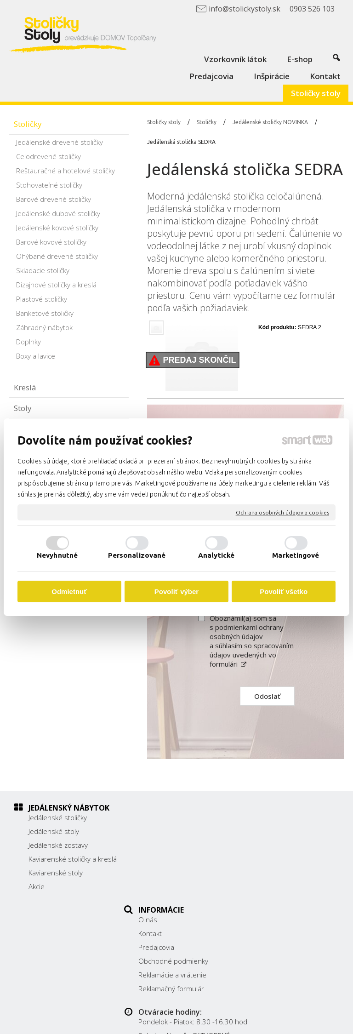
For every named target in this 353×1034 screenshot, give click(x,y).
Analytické (216, 555)
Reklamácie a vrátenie (177, 872)
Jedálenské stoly (53, 831)
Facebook (270, 891)
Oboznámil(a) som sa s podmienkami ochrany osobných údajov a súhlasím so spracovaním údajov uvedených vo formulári (252, 640)
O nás (152, 817)
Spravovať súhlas (227, 1021)
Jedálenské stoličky (57, 817)
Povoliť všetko (283, 591)
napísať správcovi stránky (268, 1014)
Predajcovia (161, 845)
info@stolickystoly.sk (287, 878)
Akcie (36, 895)
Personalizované (137, 555)
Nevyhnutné (57, 555)
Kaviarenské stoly (55, 881)
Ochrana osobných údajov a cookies (282, 512)
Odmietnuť (69, 591)
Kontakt (155, 831)
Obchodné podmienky (178, 858)
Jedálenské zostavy (58, 845)
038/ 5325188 (278, 858)
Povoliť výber (176, 591)
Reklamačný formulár (176, 886)
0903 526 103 (277, 868)
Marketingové (295, 555)
